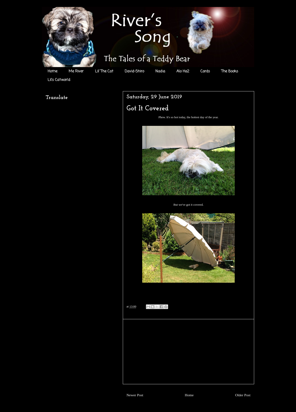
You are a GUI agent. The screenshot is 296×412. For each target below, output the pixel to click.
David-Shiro (134, 71)
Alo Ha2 (182, 71)
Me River (76, 71)
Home (52, 71)
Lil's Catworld (59, 80)
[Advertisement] (188, 352)
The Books (229, 71)
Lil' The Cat (104, 71)
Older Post (242, 395)
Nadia (160, 71)
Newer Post (134, 395)
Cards (205, 71)
